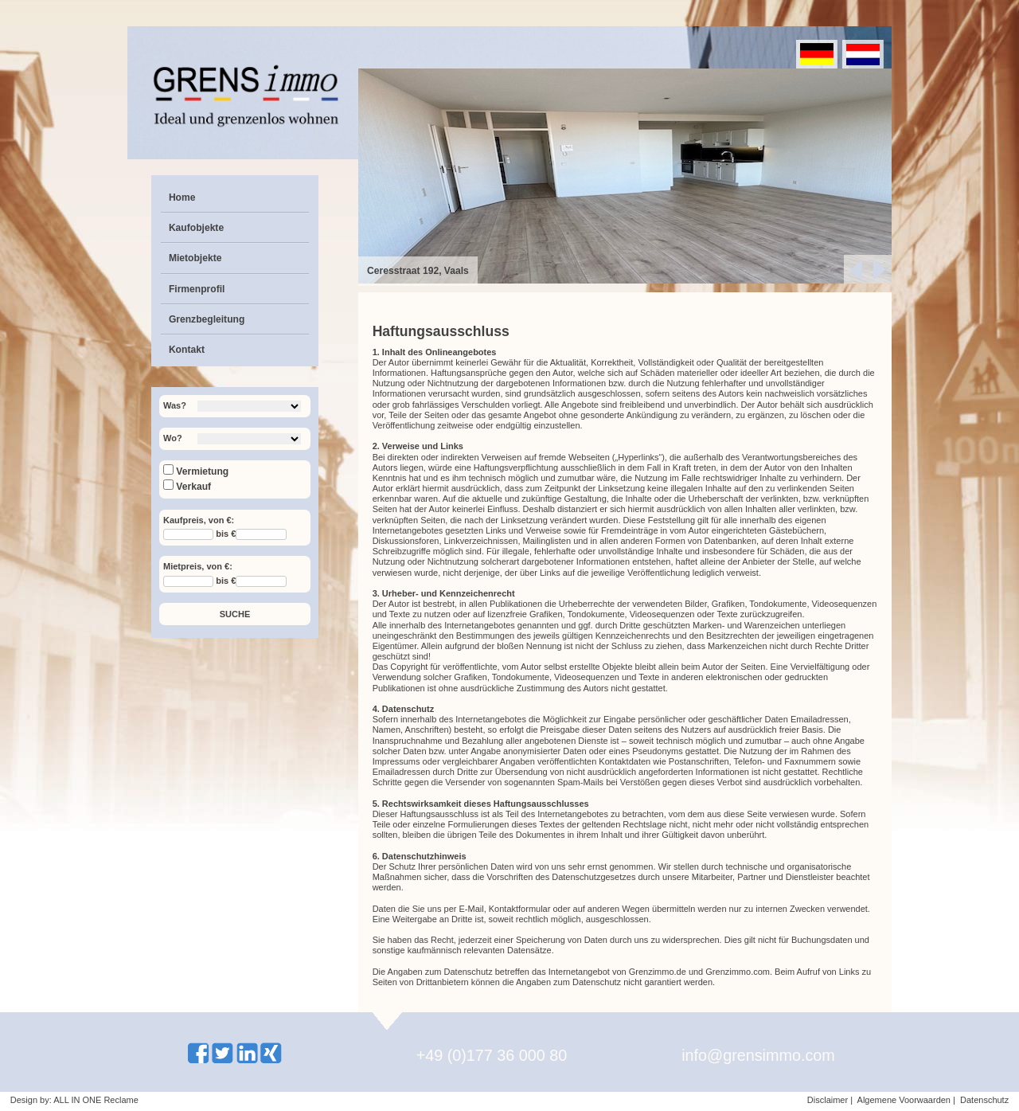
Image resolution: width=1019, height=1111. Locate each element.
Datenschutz (984, 1100)
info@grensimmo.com (758, 1055)
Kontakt (187, 349)
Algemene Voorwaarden (904, 1100)
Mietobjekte (195, 258)
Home (182, 197)
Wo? (172, 438)
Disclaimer (827, 1100)
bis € (226, 534)
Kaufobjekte (196, 227)
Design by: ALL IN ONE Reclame (74, 1100)
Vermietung (195, 471)
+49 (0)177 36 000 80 (492, 1055)
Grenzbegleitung (206, 319)
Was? (174, 405)
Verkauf (187, 486)
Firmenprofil (197, 289)
